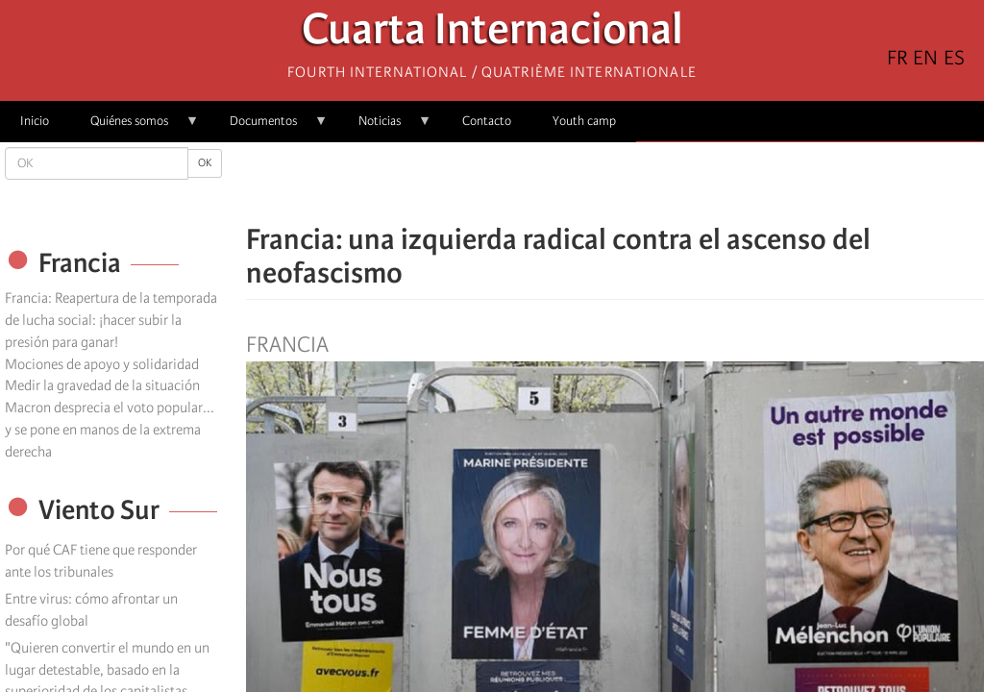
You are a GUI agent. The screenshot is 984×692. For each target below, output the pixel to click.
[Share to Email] (642, 182)
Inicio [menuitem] (34, 120)
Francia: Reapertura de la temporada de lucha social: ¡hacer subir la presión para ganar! (111, 320)
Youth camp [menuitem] (584, 120)
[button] (668, 182)
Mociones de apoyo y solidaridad (102, 364)
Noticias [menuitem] (384, 127)
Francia (287, 345)
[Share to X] (588, 182)
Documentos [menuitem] (268, 127)
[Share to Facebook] (561, 182)
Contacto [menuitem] (486, 120)
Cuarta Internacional (492, 34)
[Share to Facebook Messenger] (615, 182)
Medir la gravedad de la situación (102, 385)
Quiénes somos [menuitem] (134, 127)
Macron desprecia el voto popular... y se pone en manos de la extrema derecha (109, 429)
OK (204, 163)
